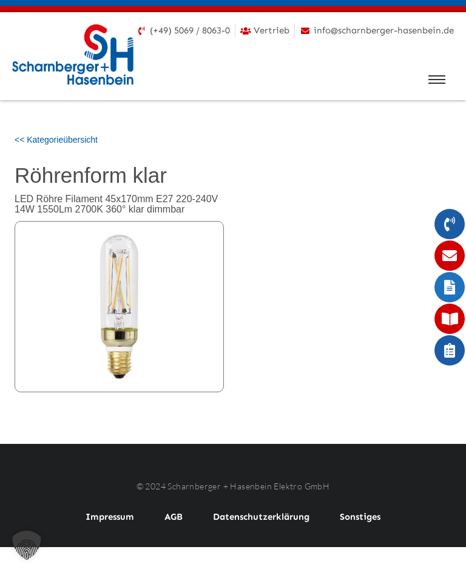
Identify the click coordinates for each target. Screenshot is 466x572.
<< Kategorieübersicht (56, 140)
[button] (26, 545)
